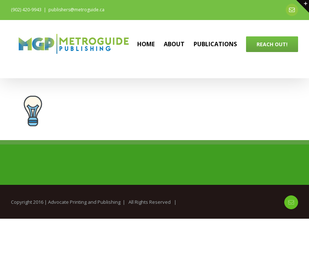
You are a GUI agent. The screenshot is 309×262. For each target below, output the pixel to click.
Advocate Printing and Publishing (84, 202)
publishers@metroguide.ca (76, 10)
